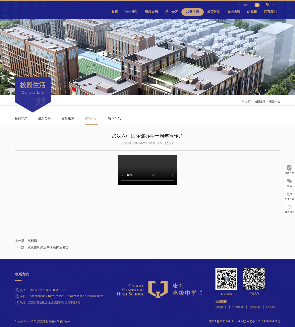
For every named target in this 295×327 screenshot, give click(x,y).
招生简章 (238, 307)
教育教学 (213, 12)
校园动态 (21, 118)
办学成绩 (233, 12)
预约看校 (255, 307)
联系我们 (270, 12)
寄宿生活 (114, 118)
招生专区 (171, 12)
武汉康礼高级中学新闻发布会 (48, 247)
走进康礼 (131, 12)
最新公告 (44, 118)
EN (270, 4)
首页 (115, 12)
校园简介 (221, 307)
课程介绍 (151, 12)
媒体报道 (68, 118)
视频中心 (274, 101)
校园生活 (192, 12)
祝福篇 (32, 240)
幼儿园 (252, 12)
